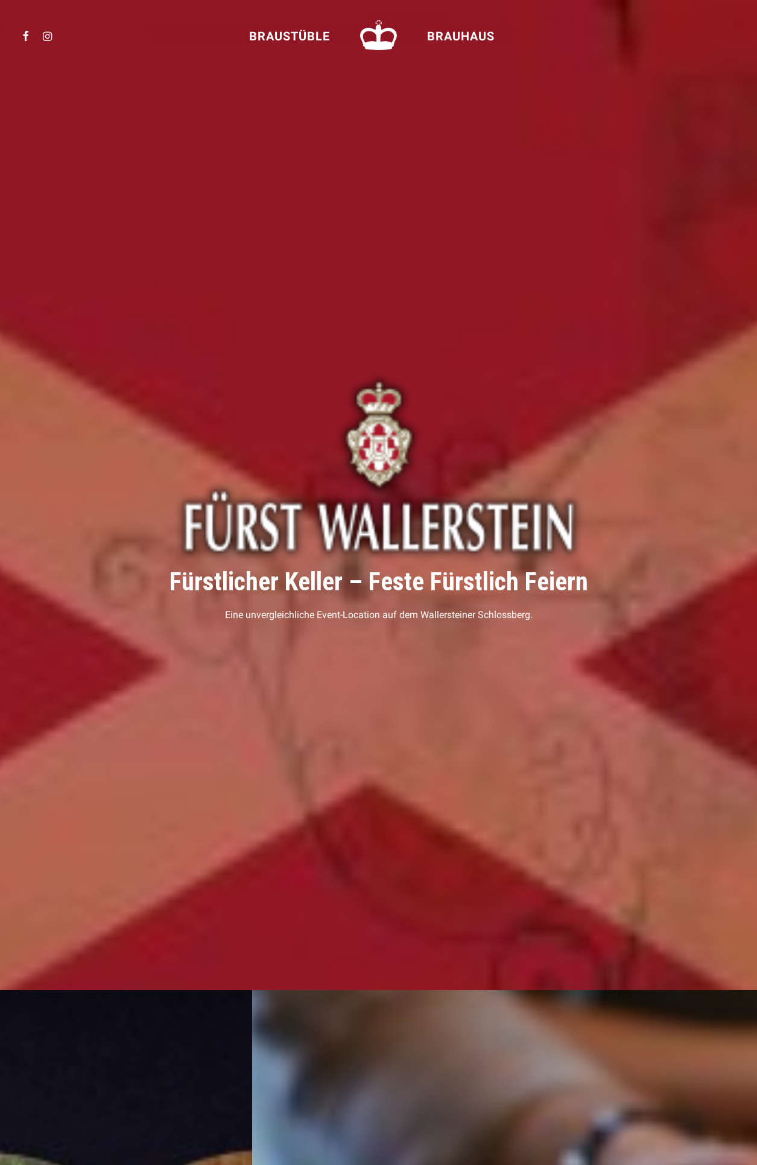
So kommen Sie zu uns (85, 1041)
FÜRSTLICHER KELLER (429, 1028)
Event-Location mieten (88, 1028)
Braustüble (289, 36)
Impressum (65, 1067)
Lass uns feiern (252, 856)
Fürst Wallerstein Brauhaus (274, 1041)
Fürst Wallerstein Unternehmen (282, 1028)
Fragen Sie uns (505, 552)
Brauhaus (461, 36)
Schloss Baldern (253, 1054)
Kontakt (62, 1054)
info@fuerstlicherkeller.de (608, 1091)
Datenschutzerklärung (90, 1081)
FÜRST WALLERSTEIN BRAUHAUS (446, 1041)
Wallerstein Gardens (261, 1067)
